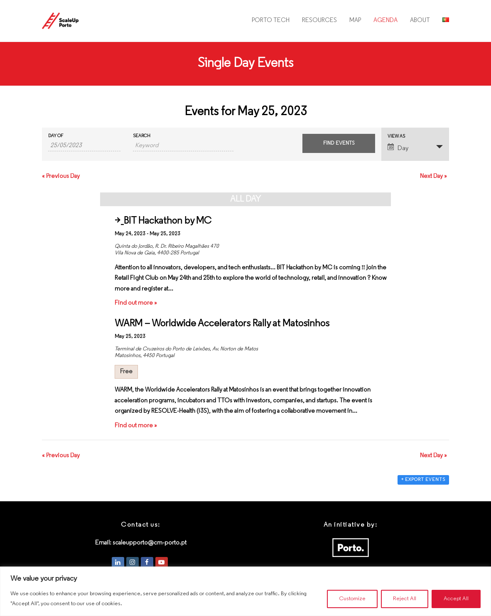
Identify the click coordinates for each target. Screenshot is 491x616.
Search (141, 136)
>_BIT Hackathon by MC (163, 221)
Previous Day (61, 176)
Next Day (433, 176)
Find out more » (136, 303)
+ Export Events (423, 480)
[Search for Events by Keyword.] (183, 145)
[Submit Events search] (338, 143)
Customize (352, 599)
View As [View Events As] (396, 136)
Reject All (404, 599)
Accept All (456, 599)
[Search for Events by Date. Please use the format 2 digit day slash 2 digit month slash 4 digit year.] (84, 145)
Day (398, 147)
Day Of (55, 136)
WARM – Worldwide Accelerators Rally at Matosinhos (222, 324)
